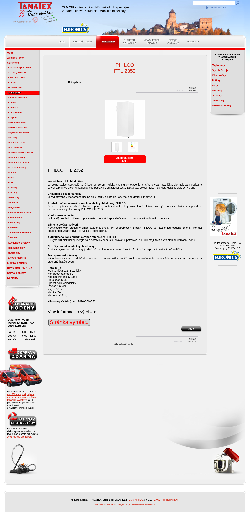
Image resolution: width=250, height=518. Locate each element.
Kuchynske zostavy (19, 242)
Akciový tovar (82, 41)
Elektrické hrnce (17, 77)
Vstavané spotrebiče (19, 67)
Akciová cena (124, 157)
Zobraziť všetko (126, 344)
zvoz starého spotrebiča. (19, 436)
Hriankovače (15, 87)
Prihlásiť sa (218, 8)
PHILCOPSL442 (192, 88)
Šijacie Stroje (220, 70)
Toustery (13, 202)
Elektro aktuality (129, 41)
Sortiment (108, 41)
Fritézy (12, 82)
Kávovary (13, 107)
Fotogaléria (74, 82)
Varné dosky (15, 217)
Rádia (11, 177)
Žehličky (13, 237)
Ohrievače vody (16, 157)
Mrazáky (12, 137)
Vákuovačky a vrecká (20, 212)
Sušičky (12, 192)
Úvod (62, 41)
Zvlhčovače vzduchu (19, 232)
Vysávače (13, 227)
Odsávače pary (16, 142)
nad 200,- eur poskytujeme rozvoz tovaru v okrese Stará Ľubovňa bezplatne (22, 397)
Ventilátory (14, 222)
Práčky (12, 172)
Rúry (10, 182)
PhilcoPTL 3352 (192, 339)
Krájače (12, 117)
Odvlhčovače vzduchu (20, 152)
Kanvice (12, 102)
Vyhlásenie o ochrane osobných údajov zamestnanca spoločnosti (125, 505)
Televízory (13, 197)
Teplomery (218, 65)
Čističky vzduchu (17, 72)
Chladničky (14, 92)
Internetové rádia (17, 97)
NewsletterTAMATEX (152, 41)
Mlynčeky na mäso (18, 132)
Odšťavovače (15, 147)
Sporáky (12, 187)
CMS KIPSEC (136, 500)
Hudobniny (14, 252)
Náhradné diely (16, 247)
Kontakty (192, 41)
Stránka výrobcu (69, 322)
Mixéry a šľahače (17, 127)
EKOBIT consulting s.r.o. (166, 500)
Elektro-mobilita (17, 257)
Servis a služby (173, 41)
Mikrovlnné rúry (17, 122)
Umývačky (14, 207)
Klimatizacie (15, 112)
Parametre (54, 267)
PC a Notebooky (17, 167)
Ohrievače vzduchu (18, 162)
